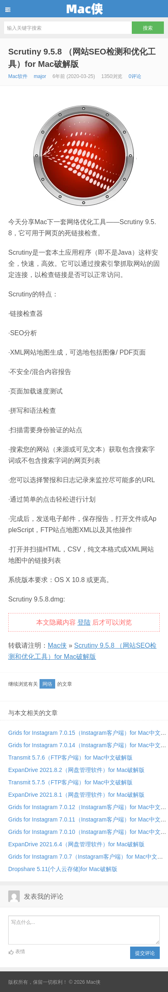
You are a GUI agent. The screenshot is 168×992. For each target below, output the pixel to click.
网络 (47, 684)
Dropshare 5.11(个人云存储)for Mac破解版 (62, 869)
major (40, 76)
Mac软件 (18, 76)
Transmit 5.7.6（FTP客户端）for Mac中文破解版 (70, 757)
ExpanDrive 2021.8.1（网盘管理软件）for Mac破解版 (76, 794)
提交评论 (145, 953)
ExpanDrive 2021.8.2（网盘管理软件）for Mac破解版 (76, 770)
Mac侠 (84, 8)
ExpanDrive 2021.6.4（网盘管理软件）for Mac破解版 (76, 844)
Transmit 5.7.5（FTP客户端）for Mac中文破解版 (70, 782)
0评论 (134, 76)
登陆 (84, 622)
